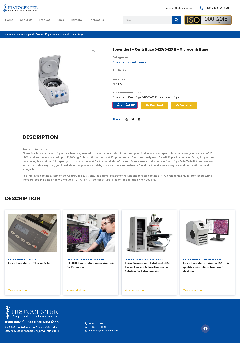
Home (8, 35)
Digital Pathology (95, 260)
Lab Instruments (136, 63)
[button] (127, 120)
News (60, 21)
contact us (96, 21)
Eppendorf (119, 63)
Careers (76, 21)
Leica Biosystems (17, 260)
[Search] (176, 21)
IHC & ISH (32, 260)
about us (26, 21)
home (9, 21)
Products (18, 35)
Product (44, 21)
